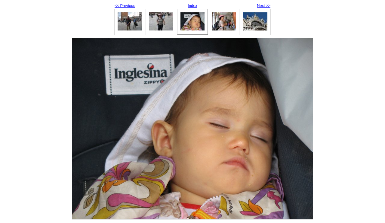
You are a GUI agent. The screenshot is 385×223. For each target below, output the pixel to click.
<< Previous (125, 5)
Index (192, 5)
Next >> (263, 5)
